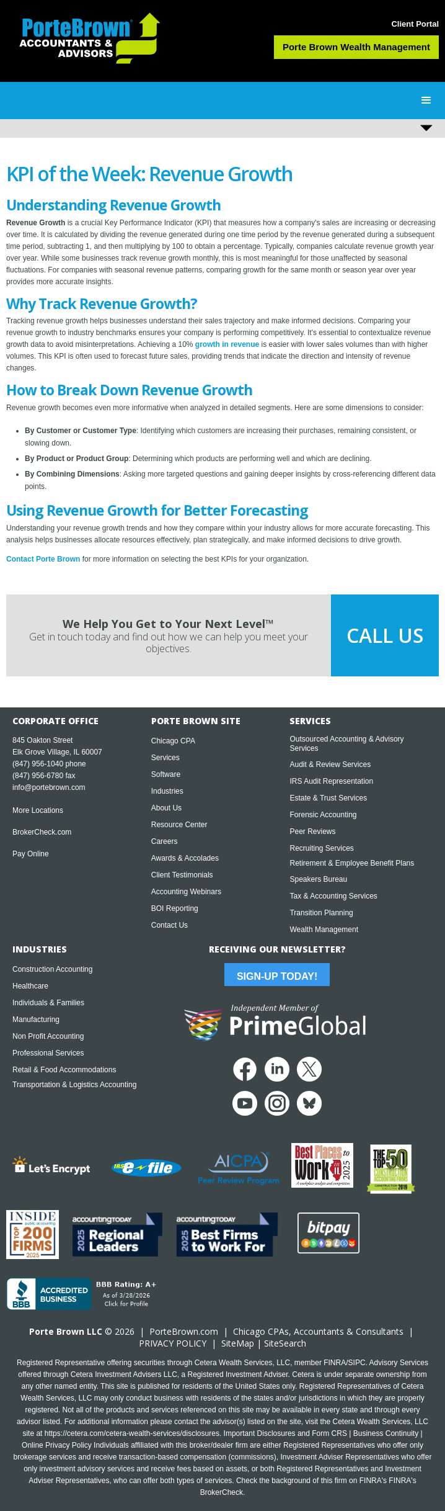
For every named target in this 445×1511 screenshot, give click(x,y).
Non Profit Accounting (48, 1036)
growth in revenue (227, 344)
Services (165, 757)
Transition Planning (321, 912)
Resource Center (179, 824)
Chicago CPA (173, 741)
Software (165, 774)
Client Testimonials (182, 875)
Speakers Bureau (318, 879)
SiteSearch (285, 1343)
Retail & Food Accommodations (64, 1069)
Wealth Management (323, 929)
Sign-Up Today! (277, 976)
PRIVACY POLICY (172, 1343)
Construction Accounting (52, 969)
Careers (164, 841)
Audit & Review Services (330, 764)
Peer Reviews (312, 831)
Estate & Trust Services (328, 798)
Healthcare (30, 986)
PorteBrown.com (183, 1331)
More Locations (37, 810)
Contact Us (169, 925)
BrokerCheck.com (41, 832)
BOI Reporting (174, 908)
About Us (166, 808)
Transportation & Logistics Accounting (74, 1084)
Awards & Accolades (185, 858)
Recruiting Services (321, 848)
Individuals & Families (48, 1002)
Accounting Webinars (186, 891)
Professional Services (48, 1053)
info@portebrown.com (49, 787)
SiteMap (237, 1343)
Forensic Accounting (322, 814)
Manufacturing (35, 1019)
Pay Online (30, 854)
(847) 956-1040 (37, 764)
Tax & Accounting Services (333, 896)
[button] (426, 100)
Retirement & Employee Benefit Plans (351, 863)
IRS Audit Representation (331, 781)
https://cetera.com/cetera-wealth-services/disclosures (132, 1433)
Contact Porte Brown (43, 559)
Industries (167, 791)
